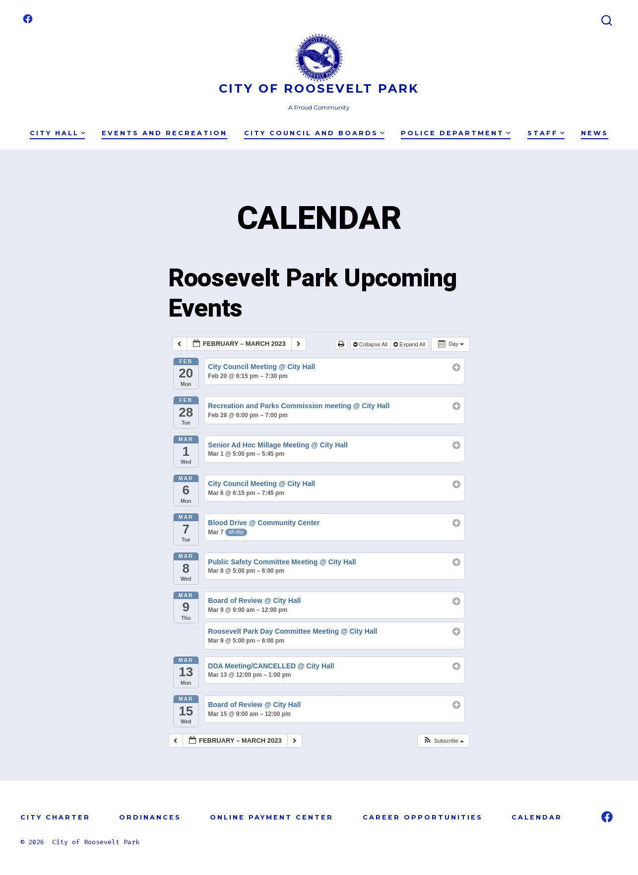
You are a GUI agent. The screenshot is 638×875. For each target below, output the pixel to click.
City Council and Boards (314, 133)
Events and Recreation (164, 133)
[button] (443, 741)
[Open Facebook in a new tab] (27, 18)
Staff (546, 133)
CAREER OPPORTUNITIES (423, 817)
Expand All (410, 344)
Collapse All (371, 344)
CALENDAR (536, 817)
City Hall (57, 133)
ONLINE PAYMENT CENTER (271, 817)
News (594, 133)
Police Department (455, 133)
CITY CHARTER (55, 817)
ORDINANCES (150, 817)
